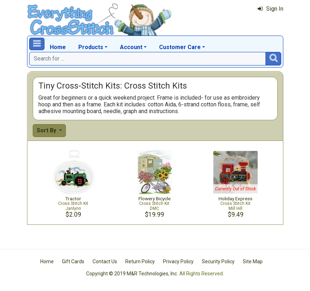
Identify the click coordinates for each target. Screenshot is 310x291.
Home (58, 47)
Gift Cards (73, 261)
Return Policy (140, 261)
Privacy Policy (178, 261)
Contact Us (105, 261)
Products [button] (90, 47)
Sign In (270, 8)
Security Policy (218, 261)
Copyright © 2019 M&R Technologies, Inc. (132, 273)
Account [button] (131, 47)
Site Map (253, 261)
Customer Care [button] (180, 47)
